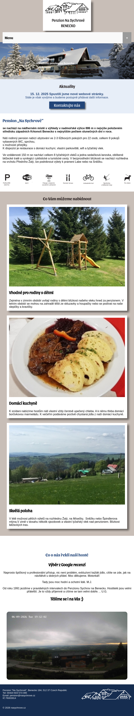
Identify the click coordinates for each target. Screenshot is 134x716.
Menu (68, 37)
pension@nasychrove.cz (22, 695)
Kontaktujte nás (67, 105)
